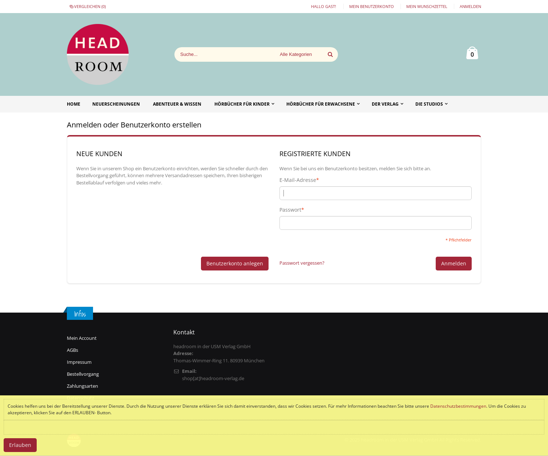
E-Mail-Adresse (297, 180)
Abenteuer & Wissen (177, 104)
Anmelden (470, 6)
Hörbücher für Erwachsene (320, 104)
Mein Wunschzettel (426, 6)
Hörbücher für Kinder (242, 104)
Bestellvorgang (83, 374)
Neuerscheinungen (116, 104)
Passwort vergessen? (302, 263)
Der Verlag (385, 104)
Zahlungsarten (82, 386)
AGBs (72, 350)
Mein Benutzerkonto (371, 6)
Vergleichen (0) (87, 6)
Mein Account (82, 338)
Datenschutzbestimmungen (458, 406)
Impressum (79, 362)
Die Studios (429, 104)
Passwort (290, 209)
